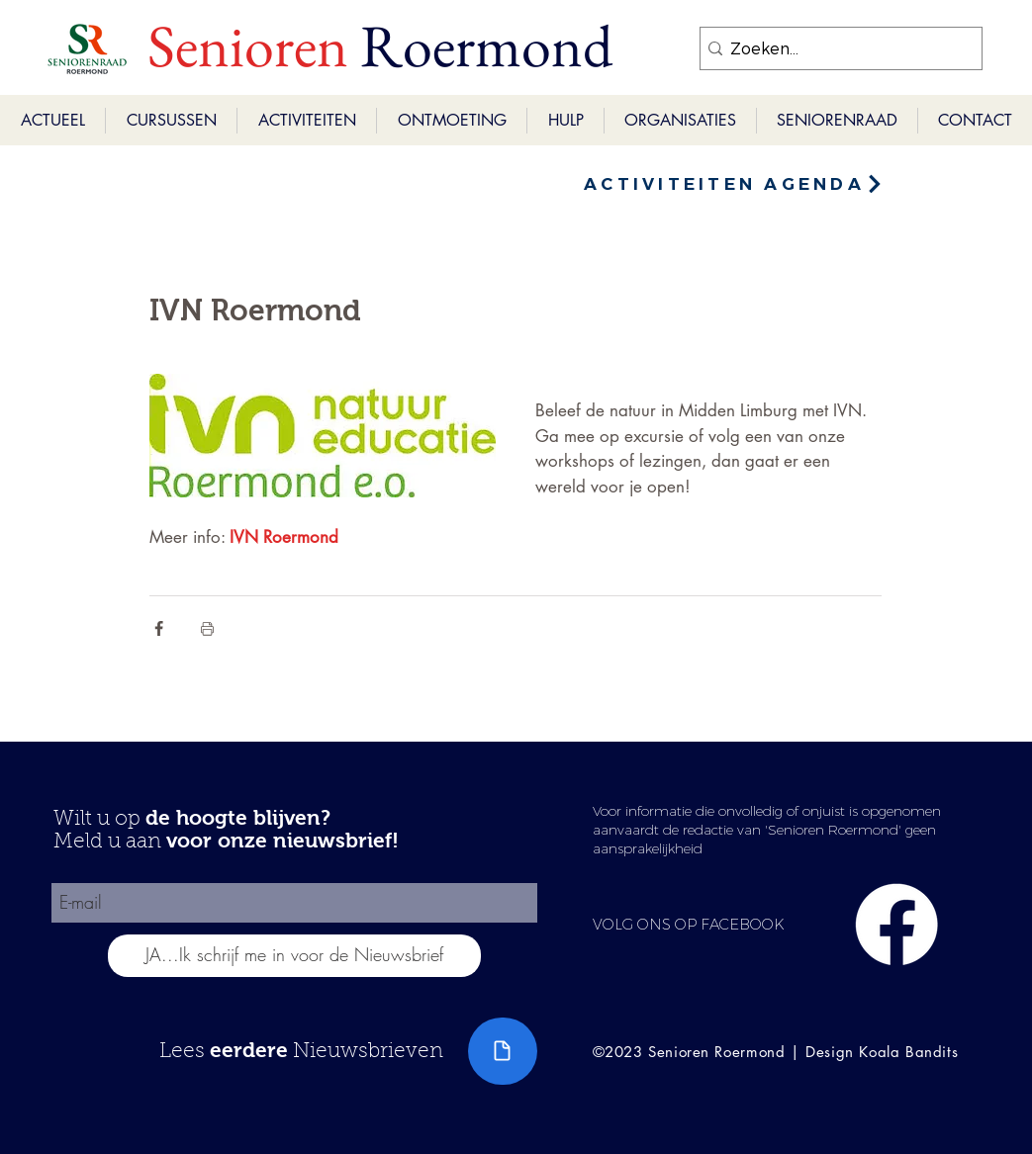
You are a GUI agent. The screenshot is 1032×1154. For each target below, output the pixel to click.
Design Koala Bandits (881, 1051)
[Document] (502, 1051)
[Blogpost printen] (207, 628)
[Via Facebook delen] (158, 628)
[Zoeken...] (835, 48)
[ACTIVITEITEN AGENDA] (734, 184)
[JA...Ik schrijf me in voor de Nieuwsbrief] (294, 955)
